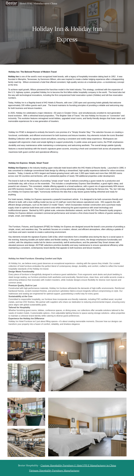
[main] (67, 32)
